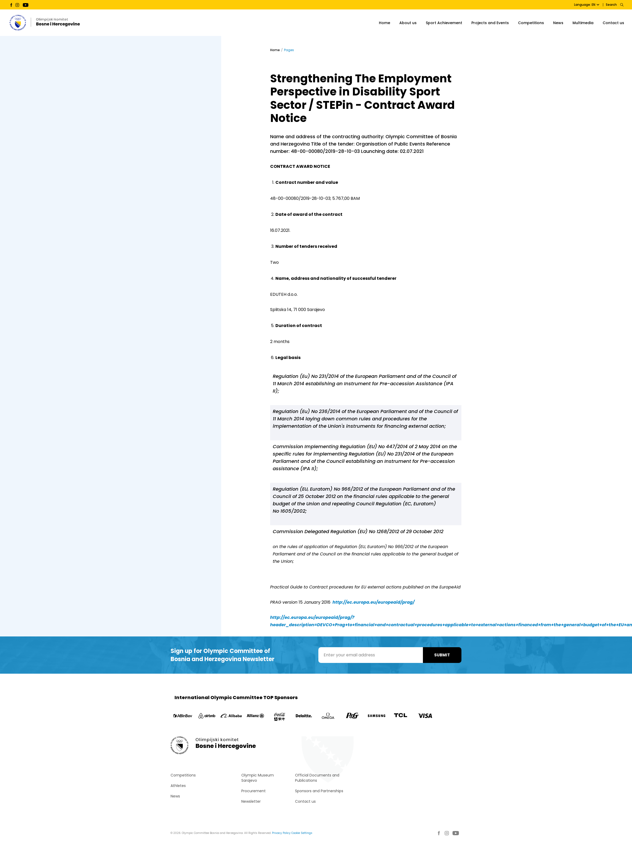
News (558, 22)
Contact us (613, 22)
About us (408, 22)
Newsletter (251, 801)
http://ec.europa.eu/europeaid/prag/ (374, 602)
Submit (442, 655)
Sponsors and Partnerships (319, 791)
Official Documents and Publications (317, 778)
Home (384, 22)
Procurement (253, 791)
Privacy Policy (281, 833)
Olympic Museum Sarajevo (257, 778)
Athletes (178, 785)
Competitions (531, 22)
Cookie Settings (301, 833)
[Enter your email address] (370, 655)
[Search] (621, 4)
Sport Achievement (444, 22)
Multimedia (583, 22)
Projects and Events (490, 22)
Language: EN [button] (586, 4)
